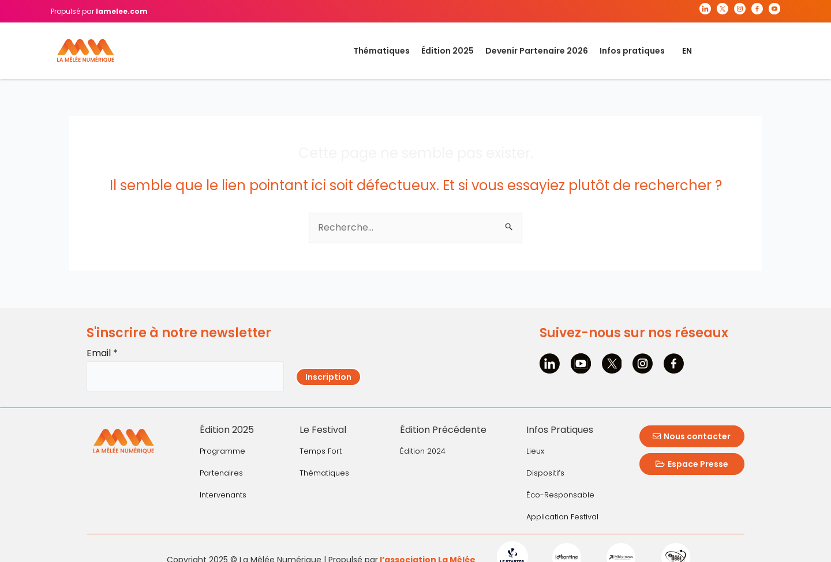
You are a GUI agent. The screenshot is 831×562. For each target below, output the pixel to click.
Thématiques (381, 50)
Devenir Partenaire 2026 (536, 50)
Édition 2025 (447, 50)
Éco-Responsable (560, 494)
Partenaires (221, 472)
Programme (222, 451)
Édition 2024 (423, 451)
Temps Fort (321, 451)
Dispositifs (545, 472)
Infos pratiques (632, 50)
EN (687, 50)
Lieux (535, 451)
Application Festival (562, 516)
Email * (102, 353)
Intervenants (223, 494)
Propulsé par (99, 11)
